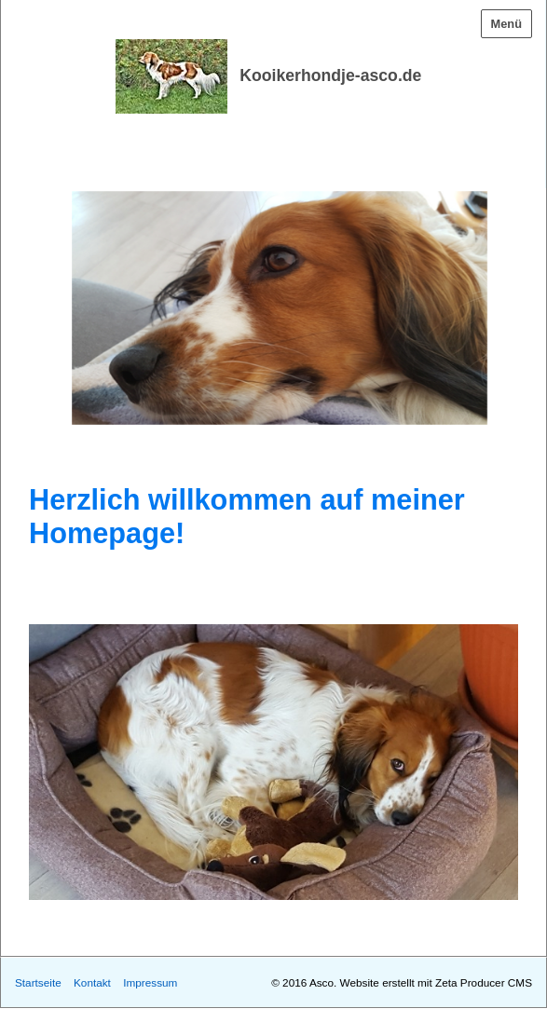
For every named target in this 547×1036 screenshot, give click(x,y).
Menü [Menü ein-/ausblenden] (506, 24)
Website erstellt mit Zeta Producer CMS (436, 982)
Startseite (38, 982)
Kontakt (92, 982)
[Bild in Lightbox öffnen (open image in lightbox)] (273, 761)
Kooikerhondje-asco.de (330, 75)
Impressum (150, 982)
